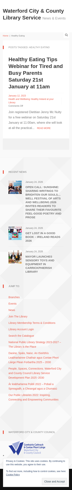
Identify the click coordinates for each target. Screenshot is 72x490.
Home (5, 36)
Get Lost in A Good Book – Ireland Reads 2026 (42, 236)
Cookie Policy (13, 474)
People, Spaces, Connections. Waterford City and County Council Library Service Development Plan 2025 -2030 (34, 373)
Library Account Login (21, 329)
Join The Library (17, 316)
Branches (14, 297)
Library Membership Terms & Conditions (31, 322)
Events (12, 303)
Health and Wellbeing (19, 99)
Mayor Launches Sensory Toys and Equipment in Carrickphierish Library (39, 264)
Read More (44, 128)
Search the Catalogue (21, 335)
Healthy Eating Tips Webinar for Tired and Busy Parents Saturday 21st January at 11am (35, 73)
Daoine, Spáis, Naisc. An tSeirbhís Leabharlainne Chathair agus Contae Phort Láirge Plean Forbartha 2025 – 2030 (33, 358)
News (11, 310)
